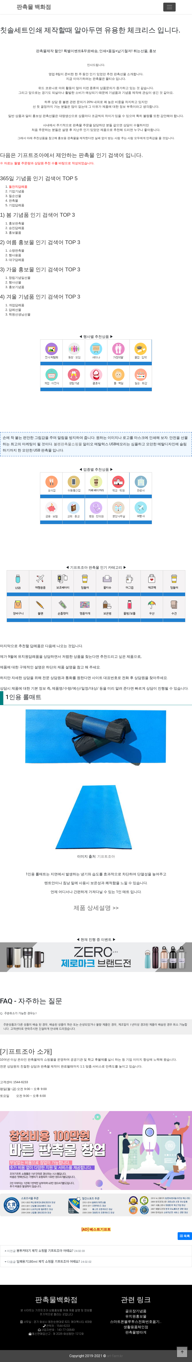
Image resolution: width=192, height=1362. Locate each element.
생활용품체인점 (136, 1327)
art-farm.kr (115, 1356)
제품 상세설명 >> (96, 907)
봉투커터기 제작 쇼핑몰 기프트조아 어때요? (45, 1250)
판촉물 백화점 (34, 7)
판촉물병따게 (135, 1332)
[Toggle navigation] (169, 7)
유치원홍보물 (135, 1316)
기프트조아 (106, 856)
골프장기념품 (135, 1311)
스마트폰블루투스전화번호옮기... (136, 1322)
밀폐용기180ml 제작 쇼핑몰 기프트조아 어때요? (48, 1261)
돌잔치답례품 (18, 186)
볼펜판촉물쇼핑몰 (68, 444)
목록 (185, 1236)
